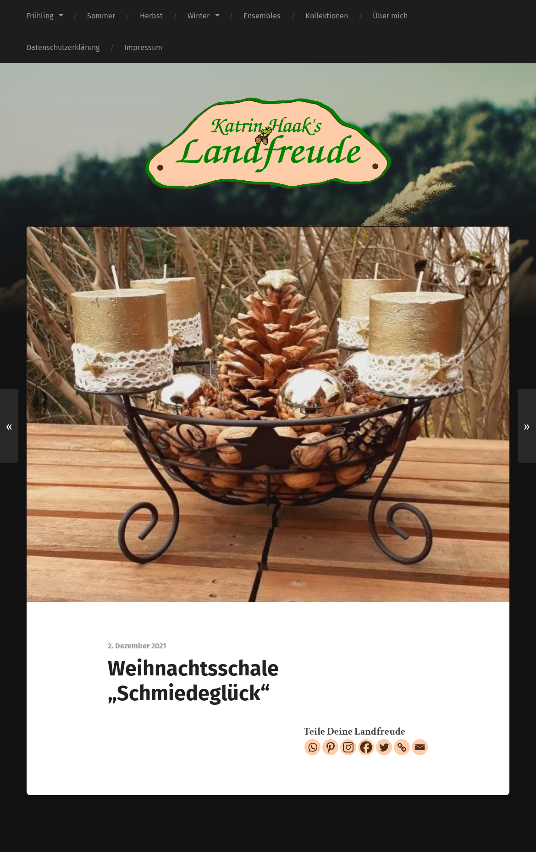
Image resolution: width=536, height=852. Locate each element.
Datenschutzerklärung (63, 47)
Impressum (143, 47)
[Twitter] (384, 747)
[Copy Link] (402, 747)
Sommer (101, 15)
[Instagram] (348, 747)
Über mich (390, 15)
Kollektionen (326, 15)
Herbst (151, 15)
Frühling (40, 15)
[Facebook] (366, 747)
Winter (199, 15)
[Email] (420, 747)
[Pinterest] (330, 747)
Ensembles (262, 15)
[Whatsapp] (312, 747)
